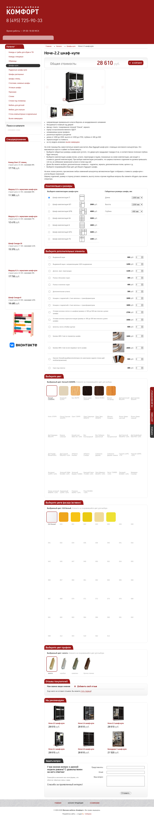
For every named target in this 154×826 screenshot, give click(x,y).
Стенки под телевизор (17, 101)
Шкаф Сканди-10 (15, 243)
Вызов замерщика (16, 118)
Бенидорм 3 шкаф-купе (117, 749)
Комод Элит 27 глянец (17, 162)
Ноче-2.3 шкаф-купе (116, 723)
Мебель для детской (16, 105)
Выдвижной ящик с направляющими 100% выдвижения (72, 264)
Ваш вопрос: (99, 777)
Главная (58, 803)
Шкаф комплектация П (61, 198)
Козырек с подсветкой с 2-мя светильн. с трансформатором (74, 298)
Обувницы (13, 61)
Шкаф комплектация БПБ (62, 211)
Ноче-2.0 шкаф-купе (86, 749)
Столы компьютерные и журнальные (23, 114)
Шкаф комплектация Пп (62, 239)
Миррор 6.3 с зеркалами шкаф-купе (22, 271)
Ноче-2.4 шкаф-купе (86, 723)
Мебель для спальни (17, 110)
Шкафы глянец (14, 79)
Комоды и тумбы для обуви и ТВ (21, 52)
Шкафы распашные (16, 74)
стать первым (86, 691)
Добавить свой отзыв (87, 686)
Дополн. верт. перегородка (62, 271)
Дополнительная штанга (61, 291)
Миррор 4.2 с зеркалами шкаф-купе (22, 216)
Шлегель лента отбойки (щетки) (64, 327)
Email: (101, 772)
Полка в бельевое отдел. (61, 278)
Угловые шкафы (15, 88)
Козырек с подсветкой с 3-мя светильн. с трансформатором (74, 305)
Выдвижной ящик (59, 257)
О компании (94, 803)
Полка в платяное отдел (61, 284)
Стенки (11, 96)
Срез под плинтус (59, 368)
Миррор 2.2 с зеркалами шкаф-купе (22, 189)
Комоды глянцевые (16, 57)
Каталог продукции (75, 803)
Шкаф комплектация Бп (62, 218)
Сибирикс (88, 814)
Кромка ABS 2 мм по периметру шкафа (66, 336)
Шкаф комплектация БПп (62, 232)
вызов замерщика (73, 142)
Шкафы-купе (13, 65)
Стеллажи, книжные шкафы (19, 83)
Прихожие (12, 92)
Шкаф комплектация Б (61, 225)
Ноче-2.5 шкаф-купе (56, 723)
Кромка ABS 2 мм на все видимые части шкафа (69, 348)
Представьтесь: (98, 767)
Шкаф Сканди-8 (14, 298)
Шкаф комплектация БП (62, 204)
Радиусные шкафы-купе (18, 70)
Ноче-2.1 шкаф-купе (56, 749)
